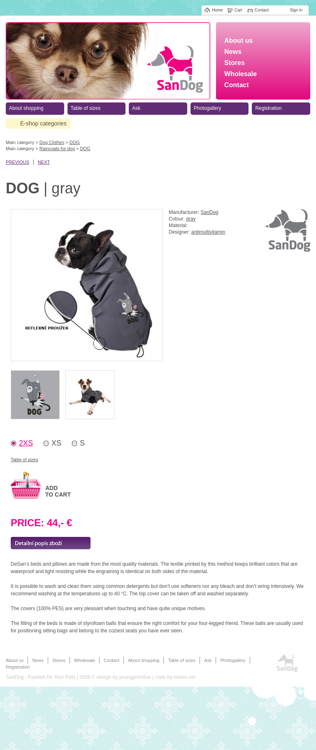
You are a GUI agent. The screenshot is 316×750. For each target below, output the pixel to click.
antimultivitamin (208, 232)
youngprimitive (135, 677)
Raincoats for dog (57, 148)
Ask (207, 660)
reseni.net (184, 677)
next (44, 162)
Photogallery (232, 660)
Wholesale (84, 660)
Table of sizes (24, 459)
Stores (58, 660)
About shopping (143, 660)
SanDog (209, 212)
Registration (18, 666)
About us (14, 660)
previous (17, 162)
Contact (111, 660)
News (38, 660)
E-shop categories (43, 123)
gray (190, 219)
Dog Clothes (52, 142)
